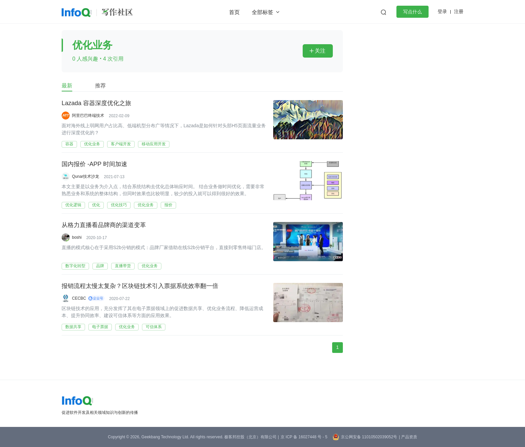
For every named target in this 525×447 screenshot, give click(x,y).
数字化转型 (75, 266)
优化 (96, 205)
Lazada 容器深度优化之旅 (96, 103)
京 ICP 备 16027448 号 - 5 (304, 437)
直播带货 (123, 266)
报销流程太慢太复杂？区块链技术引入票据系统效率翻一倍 (140, 286)
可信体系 (154, 326)
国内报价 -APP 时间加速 (94, 164)
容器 (69, 144)
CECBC (79, 298)
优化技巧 (119, 205)
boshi (77, 237)
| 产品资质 (408, 437)
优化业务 (92, 144)
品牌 (100, 266)
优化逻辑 (73, 205)
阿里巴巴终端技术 (88, 115)
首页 (234, 12)
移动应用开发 (154, 144)
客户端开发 (121, 144)
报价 (168, 205)
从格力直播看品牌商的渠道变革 (104, 225)
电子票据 (100, 326)
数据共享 (73, 326)
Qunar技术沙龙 (85, 176)
